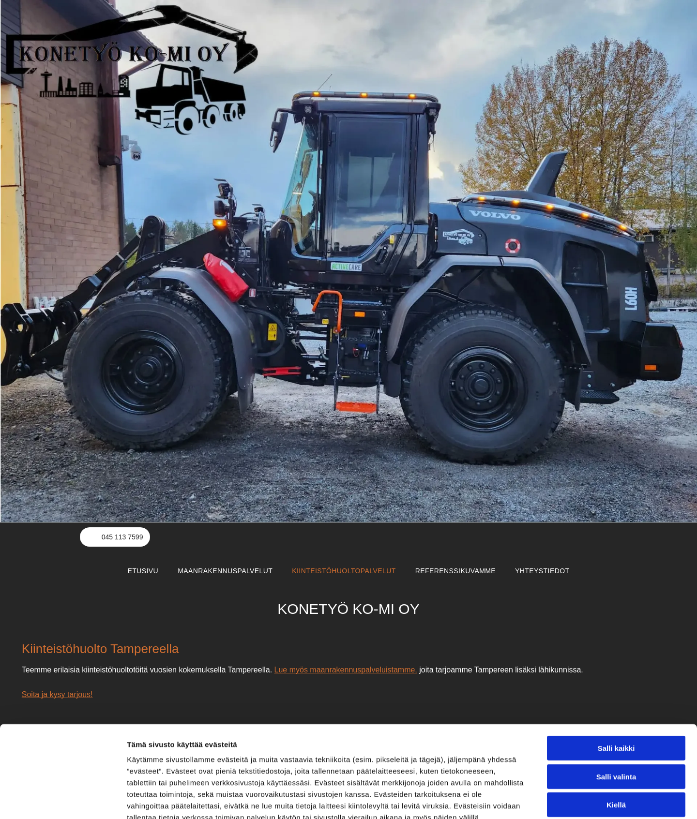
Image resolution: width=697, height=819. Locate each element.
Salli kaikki (616, 691)
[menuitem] (143, 571)
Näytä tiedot (518, 800)
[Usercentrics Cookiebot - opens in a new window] (62, 800)
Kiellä (616, 748)
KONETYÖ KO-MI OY (348, 609)
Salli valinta (616, 719)
